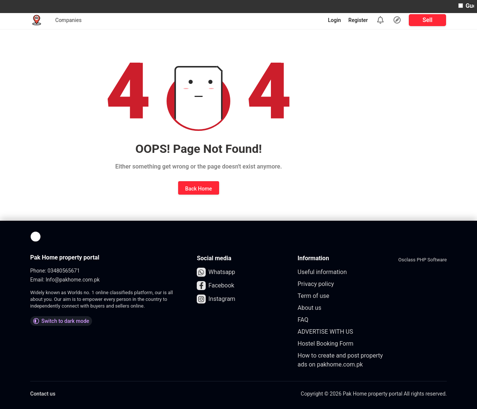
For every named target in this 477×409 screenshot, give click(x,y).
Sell (428, 19)
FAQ (303, 319)
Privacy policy (316, 283)
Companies (68, 20)
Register (358, 20)
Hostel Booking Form (326, 343)
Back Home (198, 189)
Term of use (313, 295)
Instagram (216, 299)
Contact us (43, 394)
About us (310, 307)
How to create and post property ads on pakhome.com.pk (340, 360)
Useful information (322, 272)
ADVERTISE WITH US (325, 331)
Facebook (215, 285)
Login (334, 20)
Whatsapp (216, 272)
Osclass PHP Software (422, 259)
